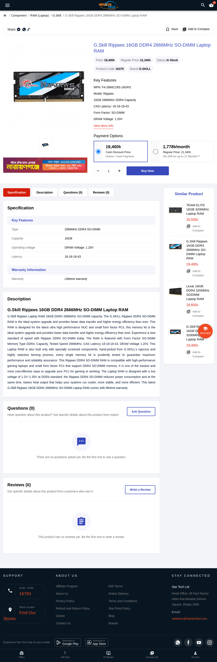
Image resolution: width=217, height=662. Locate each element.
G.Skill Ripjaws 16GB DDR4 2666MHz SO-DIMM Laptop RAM (196, 249)
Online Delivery (118, 593)
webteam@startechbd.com (189, 618)
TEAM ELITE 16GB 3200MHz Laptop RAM (197, 209)
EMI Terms (115, 586)
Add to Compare (196, 29)
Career (60, 616)
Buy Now (147, 171)
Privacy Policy (65, 601)
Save (172, 29)
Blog (111, 616)
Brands (113, 623)
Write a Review (140, 489)
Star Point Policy (119, 608)
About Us (62, 593)
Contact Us (63, 623)
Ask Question (141, 411)
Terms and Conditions (122, 601)
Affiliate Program (67, 586)
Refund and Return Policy (73, 608)
